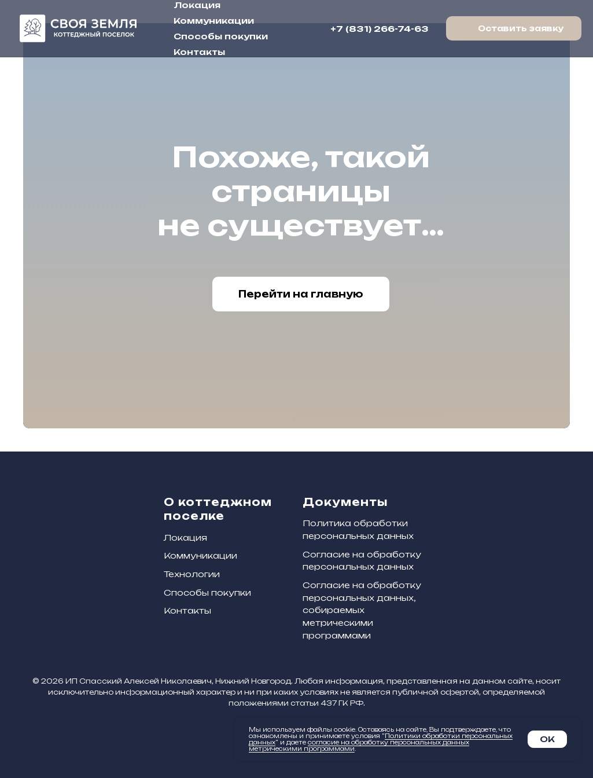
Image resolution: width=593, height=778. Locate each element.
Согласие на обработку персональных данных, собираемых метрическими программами (362, 610)
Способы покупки (221, 36)
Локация (197, 5)
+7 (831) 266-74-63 (379, 29)
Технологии (192, 574)
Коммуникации (214, 20)
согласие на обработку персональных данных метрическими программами (359, 745)
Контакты (199, 52)
